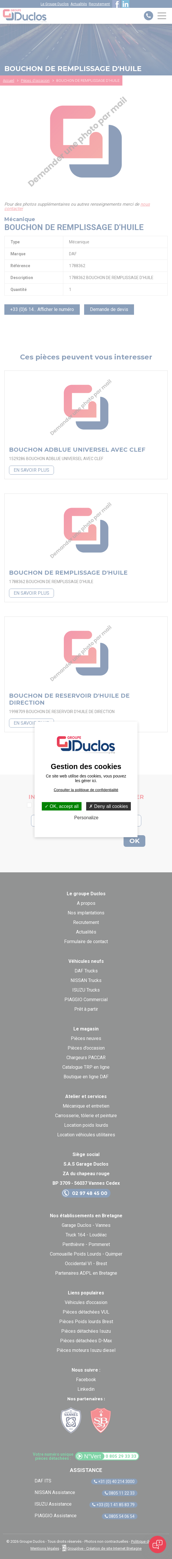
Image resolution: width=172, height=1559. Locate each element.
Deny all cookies (108, 806)
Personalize (86, 817)
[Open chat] (157, 1544)
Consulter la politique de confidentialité (86, 790)
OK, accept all (62, 806)
